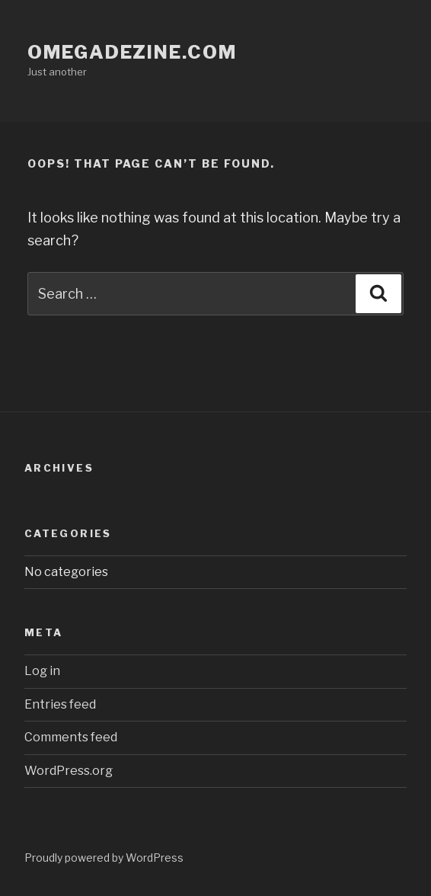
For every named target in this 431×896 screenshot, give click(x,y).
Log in (42, 671)
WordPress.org (68, 770)
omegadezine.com (132, 52)
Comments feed (70, 737)
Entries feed (60, 704)
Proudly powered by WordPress (104, 857)
